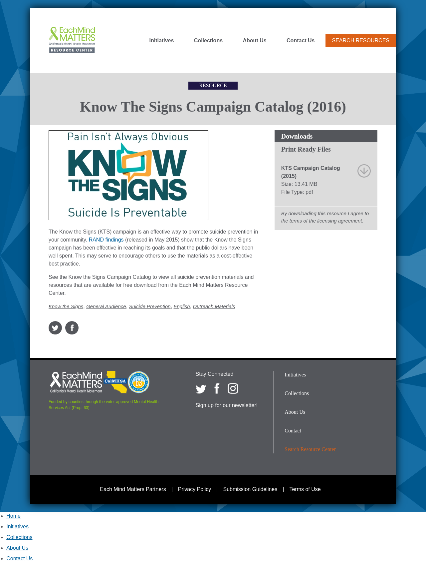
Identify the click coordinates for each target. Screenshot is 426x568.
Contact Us (301, 40)
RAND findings (106, 240)
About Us (255, 40)
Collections (208, 40)
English (182, 306)
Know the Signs (66, 306)
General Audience (106, 306)
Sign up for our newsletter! (227, 405)
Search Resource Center (310, 449)
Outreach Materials (214, 306)
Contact (293, 430)
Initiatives (161, 40)
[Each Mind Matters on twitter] (201, 388)
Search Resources (360, 40)
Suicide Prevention (150, 306)
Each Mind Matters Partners (133, 489)
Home (13, 516)
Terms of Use (304, 489)
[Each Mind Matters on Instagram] (233, 388)
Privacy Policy (194, 489)
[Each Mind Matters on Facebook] (217, 388)
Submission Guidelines (250, 489)
